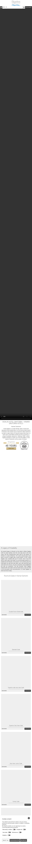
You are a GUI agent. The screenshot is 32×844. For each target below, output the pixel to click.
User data (6, 832)
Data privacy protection (13, 827)
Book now (28, 7)
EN (4, 7)
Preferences (16, 832)
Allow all (23, 840)
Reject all (6, 840)
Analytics (6, 835)
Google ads (21, 829)
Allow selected (14, 840)
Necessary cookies (9, 829)
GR (6, 7)
